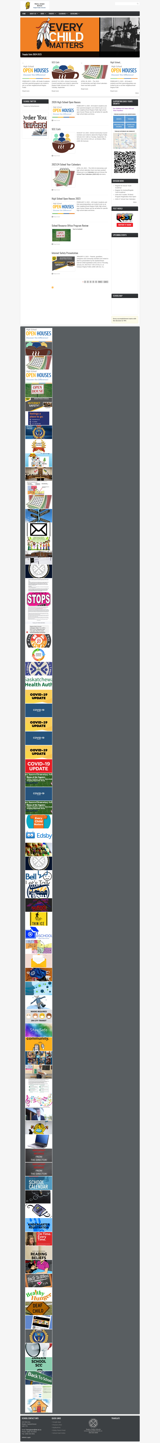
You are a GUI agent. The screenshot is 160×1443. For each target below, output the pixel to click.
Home (24, 14)
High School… (115, 62)
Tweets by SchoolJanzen (31, 106)
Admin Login (26, 1437)
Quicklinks (74, 14)
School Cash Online (59, 1433)
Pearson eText (57, 1425)
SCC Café (55, 62)
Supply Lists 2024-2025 (32, 54)
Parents (51, 14)
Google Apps (57, 1422)
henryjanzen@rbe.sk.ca (33, 1430)
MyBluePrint (56, 1427)
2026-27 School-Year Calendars (125, 199)
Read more (25, 91)
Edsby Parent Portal (59, 1430)
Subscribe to (52, 287)
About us (33, 14)
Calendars (62, 14)
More (137, 93)
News (42, 14)
